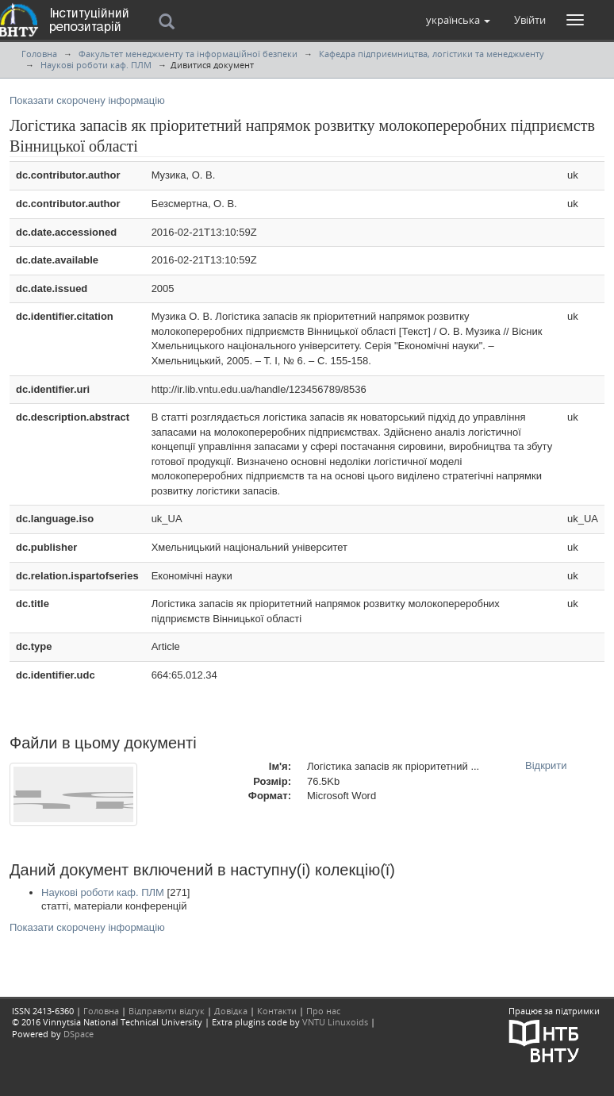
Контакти (277, 1011)
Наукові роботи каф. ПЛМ (96, 65)
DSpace (78, 1034)
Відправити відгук (167, 1011)
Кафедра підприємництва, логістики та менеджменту (431, 54)
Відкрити (546, 765)
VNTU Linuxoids (335, 1022)
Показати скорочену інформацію (87, 100)
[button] (458, 20)
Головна (39, 54)
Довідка (231, 1011)
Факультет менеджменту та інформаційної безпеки (188, 54)
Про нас (323, 1011)
